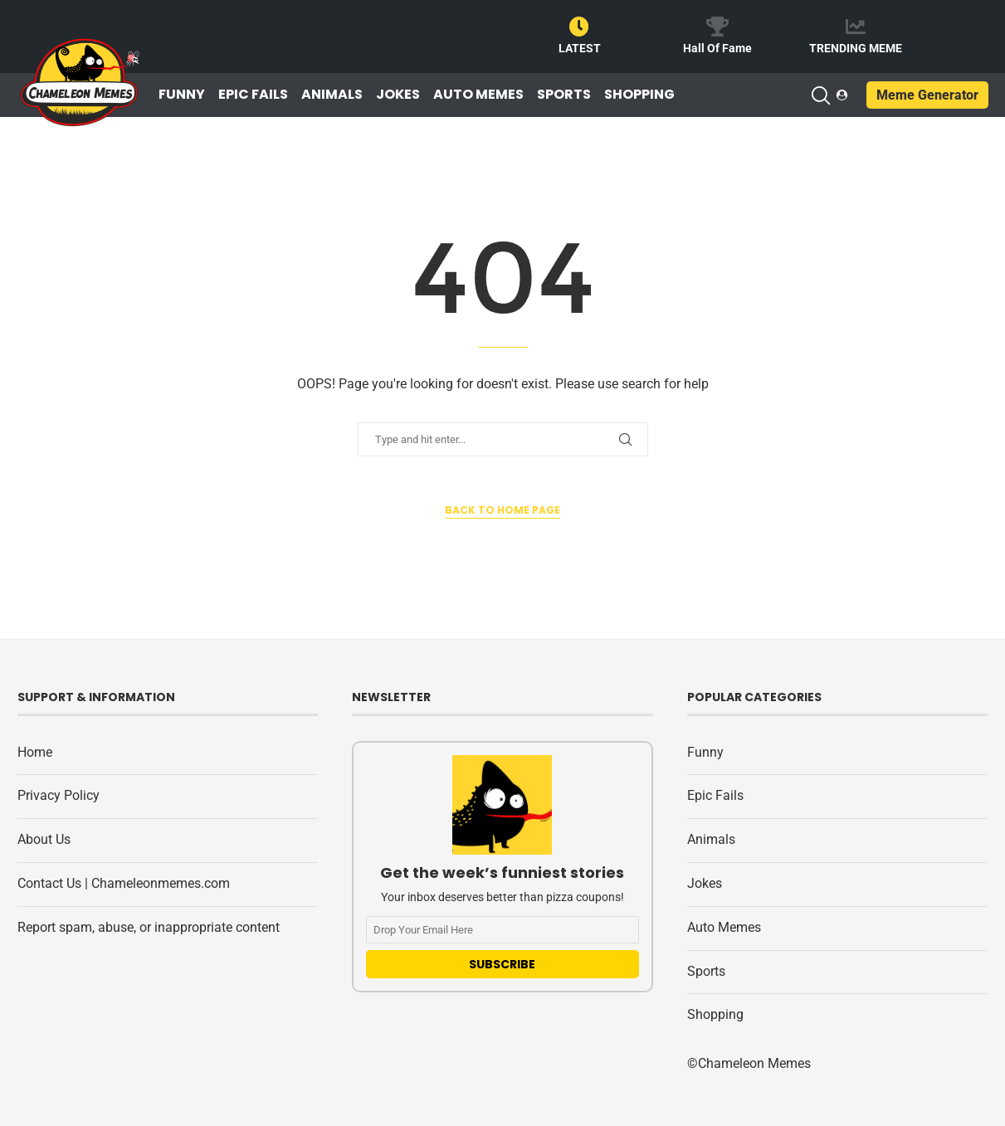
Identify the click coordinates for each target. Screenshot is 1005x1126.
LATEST (580, 48)
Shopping (639, 94)
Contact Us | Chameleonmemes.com (123, 883)
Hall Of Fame (717, 48)
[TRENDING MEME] (856, 27)
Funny (182, 94)
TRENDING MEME (855, 48)
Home (34, 752)
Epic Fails (253, 94)
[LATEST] (579, 27)
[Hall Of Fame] (717, 27)
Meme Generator (927, 95)
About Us (44, 839)
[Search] (820, 95)
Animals (332, 94)
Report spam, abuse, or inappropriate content (148, 927)
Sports (564, 94)
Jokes (398, 94)
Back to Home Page (502, 510)
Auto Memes (478, 94)
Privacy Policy (58, 795)
